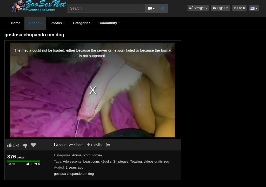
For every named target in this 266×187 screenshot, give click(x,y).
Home (15, 23)
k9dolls (106, 161)
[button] (198, 8)
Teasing (136, 161)
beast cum (91, 161)
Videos (35, 23)
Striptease (121, 161)
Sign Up (220, 8)
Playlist (95, 145)
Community (109, 23)
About (60, 145)
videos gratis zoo (156, 161)
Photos (57, 23)
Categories (81, 23)
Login (239, 8)
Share (76, 145)
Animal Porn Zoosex (87, 155)
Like (13, 145)
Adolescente (72, 161)
